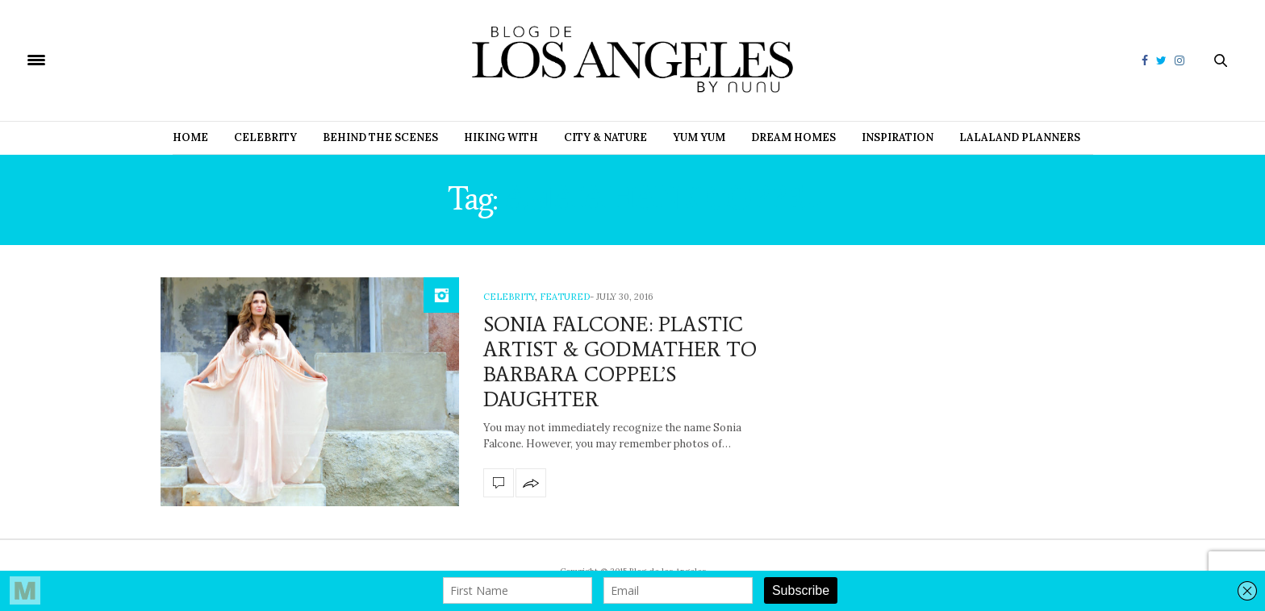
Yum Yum (699, 137)
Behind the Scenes (380, 137)
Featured (565, 296)
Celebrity (265, 137)
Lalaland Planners (1019, 137)
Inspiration (897, 137)
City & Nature (605, 137)
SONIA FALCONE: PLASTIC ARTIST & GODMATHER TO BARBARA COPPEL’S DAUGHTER (620, 362)
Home (190, 137)
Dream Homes (793, 137)
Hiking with (501, 137)
